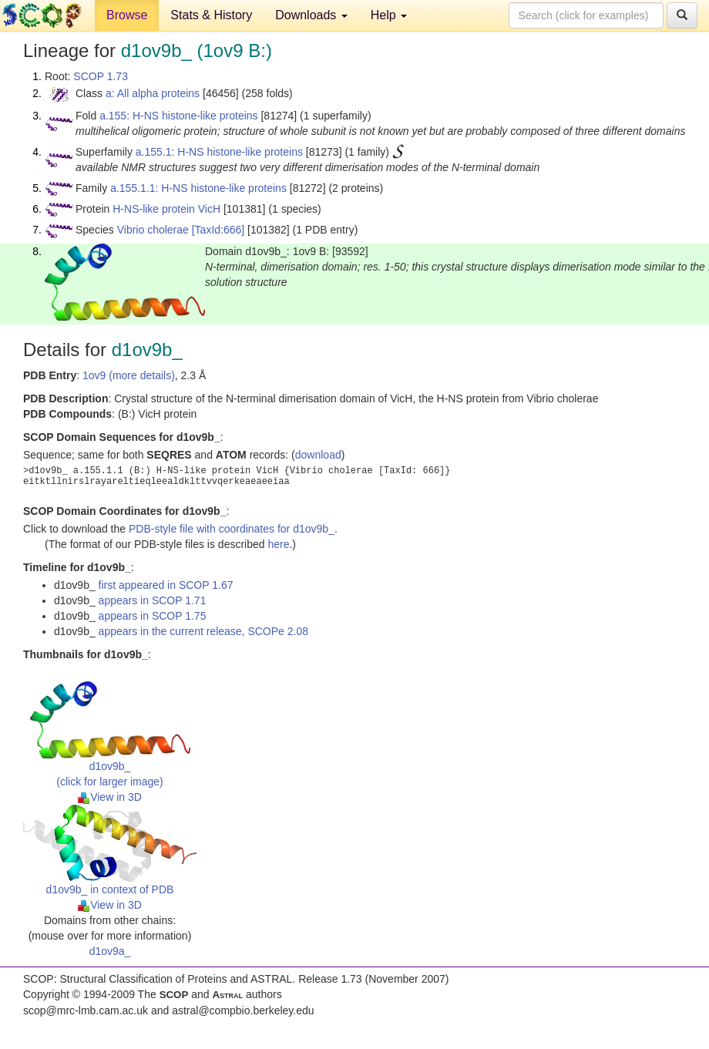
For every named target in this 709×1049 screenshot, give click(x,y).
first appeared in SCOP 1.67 (166, 585)
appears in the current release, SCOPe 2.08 (203, 631)
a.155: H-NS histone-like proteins (178, 115)
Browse (126, 15)
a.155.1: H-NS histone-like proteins (219, 152)
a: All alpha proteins (153, 93)
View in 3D (110, 797)
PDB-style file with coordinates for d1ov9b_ (231, 529)
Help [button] (389, 15)
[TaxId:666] (218, 230)
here (278, 544)
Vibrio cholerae (153, 230)
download (318, 455)
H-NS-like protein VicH (166, 209)
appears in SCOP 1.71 (153, 600)
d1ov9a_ (110, 951)
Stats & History (211, 15)
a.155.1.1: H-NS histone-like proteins (198, 188)
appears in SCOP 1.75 (153, 616)
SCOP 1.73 (100, 76)
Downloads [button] (311, 15)
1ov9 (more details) (128, 375)
